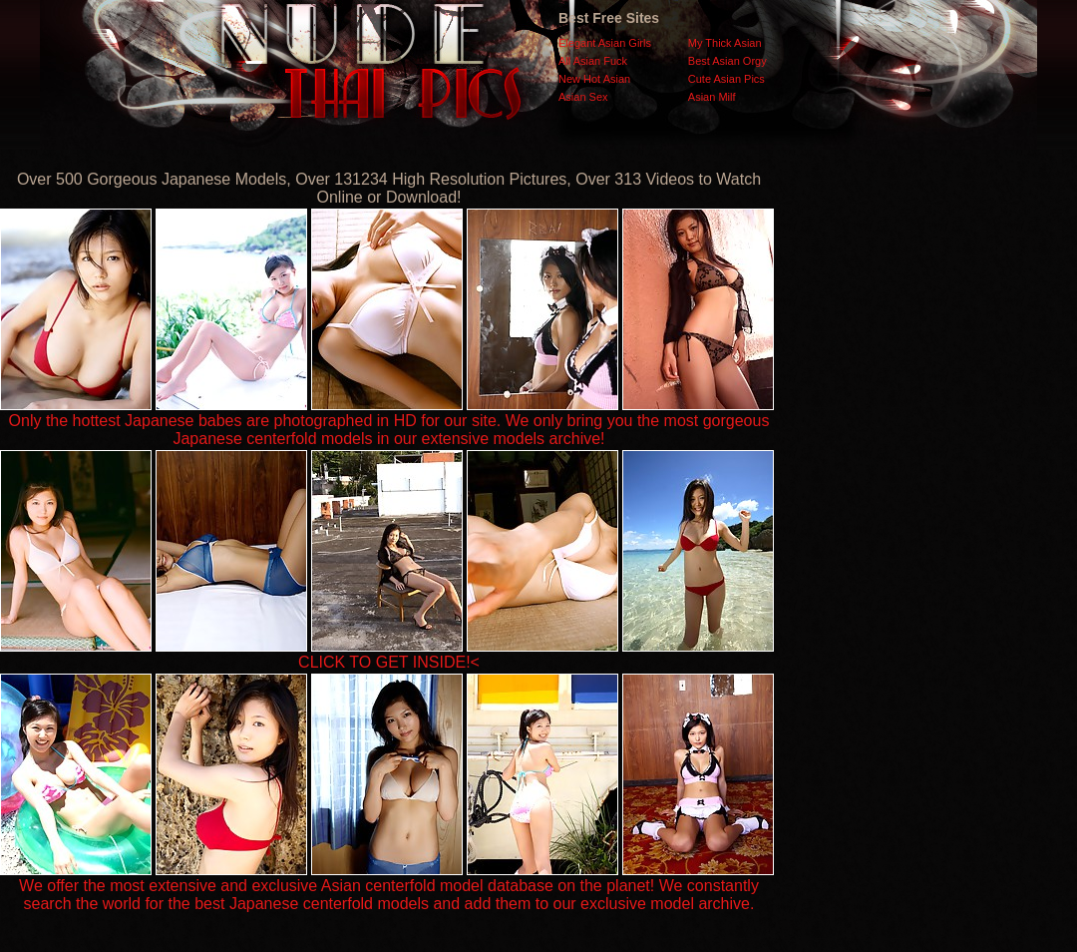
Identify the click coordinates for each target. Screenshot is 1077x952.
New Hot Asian (594, 79)
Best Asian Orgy (727, 61)
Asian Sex (583, 97)
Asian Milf (712, 97)
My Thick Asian (725, 43)
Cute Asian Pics (726, 79)
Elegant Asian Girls (604, 43)
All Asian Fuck (592, 61)
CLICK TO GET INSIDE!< (389, 662)
